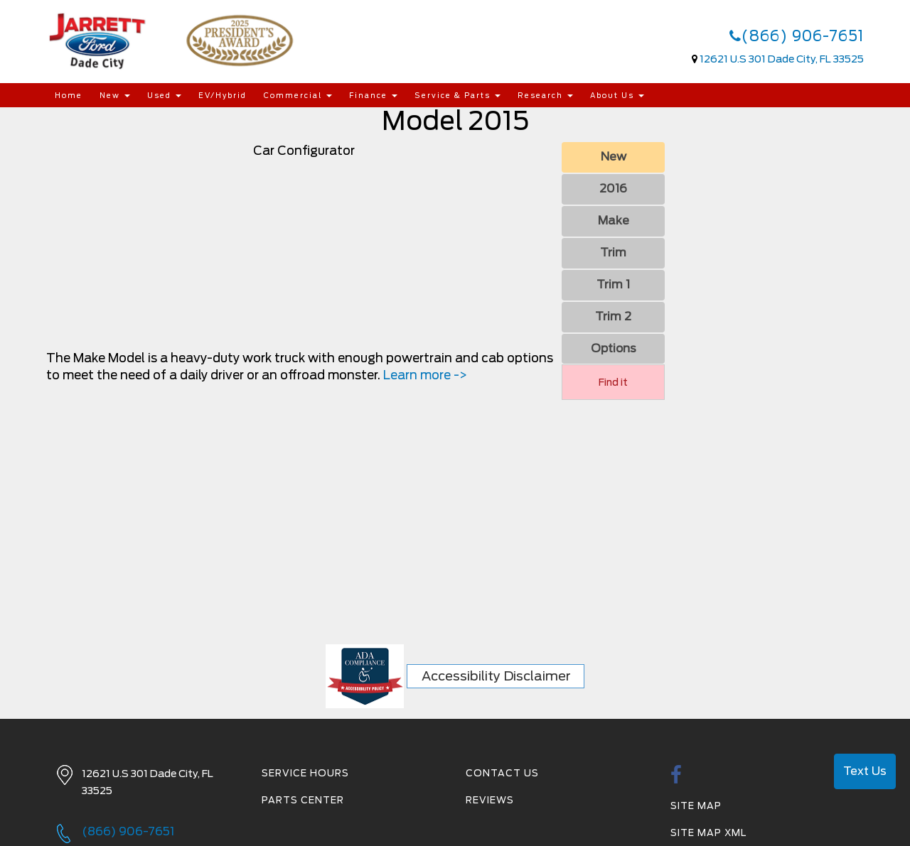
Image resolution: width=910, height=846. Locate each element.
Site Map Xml (708, 833)
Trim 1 (613, 284)
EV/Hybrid (222, 95)
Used (164, 95)
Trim (613, 252)
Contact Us (502, 773)
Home (68, 95)
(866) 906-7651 (796, 36)
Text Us (865, 771)
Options (613, 348)
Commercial (298, 95)
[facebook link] (676, 779)
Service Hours (305, 773)
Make (613, 220)
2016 (613, 188)
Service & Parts (457, 95)
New (115, 95)
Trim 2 (613, 316)
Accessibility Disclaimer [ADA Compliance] (496, 675)
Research (545, 95)
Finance (373, 95)
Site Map (696, 806)
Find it (613, 382)
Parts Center (303, 800)
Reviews (490, 800)
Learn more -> (425, 375)
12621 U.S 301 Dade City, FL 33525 (782, 59)
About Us (617, 95)
